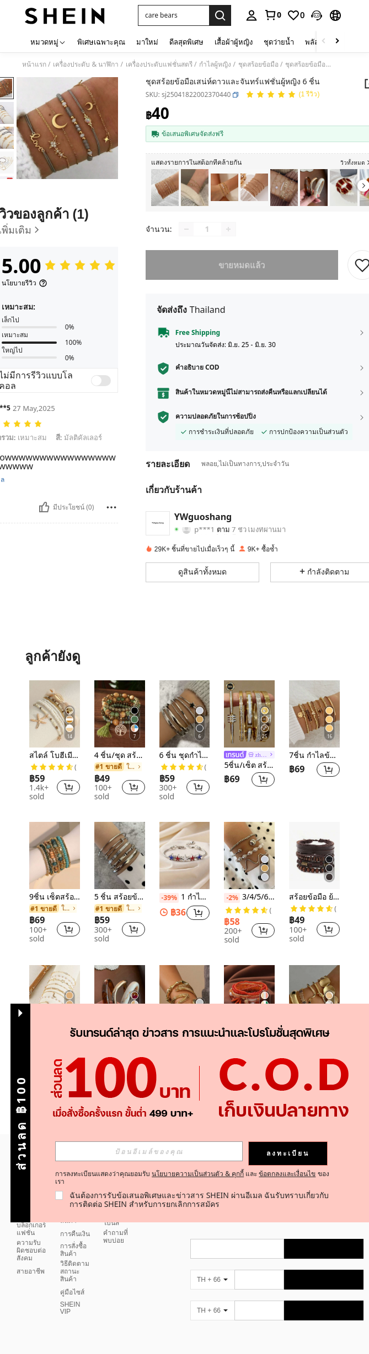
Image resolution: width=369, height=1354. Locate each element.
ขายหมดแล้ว (242, 264)
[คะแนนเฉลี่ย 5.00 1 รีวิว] (282, 95)
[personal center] (251, 15)
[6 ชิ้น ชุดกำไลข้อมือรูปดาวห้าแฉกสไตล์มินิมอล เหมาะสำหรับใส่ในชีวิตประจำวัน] (184, 714)
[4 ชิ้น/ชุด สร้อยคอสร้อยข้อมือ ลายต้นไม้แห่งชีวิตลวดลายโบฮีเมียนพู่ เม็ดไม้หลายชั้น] (119, 714)
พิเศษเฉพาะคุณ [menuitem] (101, 41)
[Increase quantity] (228, 229)
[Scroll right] (337, 41)
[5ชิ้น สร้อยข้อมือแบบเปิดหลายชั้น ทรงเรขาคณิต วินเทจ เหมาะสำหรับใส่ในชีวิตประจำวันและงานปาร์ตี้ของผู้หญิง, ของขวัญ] (314, 998)
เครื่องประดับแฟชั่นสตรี (159, 64)
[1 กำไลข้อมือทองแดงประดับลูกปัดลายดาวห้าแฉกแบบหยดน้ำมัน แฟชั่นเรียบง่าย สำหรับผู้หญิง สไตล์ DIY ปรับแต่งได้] (184, 855)
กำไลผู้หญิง (215, 64)
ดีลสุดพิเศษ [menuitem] (186, 41)
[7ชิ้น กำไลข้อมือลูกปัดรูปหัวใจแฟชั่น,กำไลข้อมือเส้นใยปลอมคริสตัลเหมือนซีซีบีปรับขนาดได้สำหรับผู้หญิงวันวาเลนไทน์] (314, 714)
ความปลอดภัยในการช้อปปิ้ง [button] (215, 416)
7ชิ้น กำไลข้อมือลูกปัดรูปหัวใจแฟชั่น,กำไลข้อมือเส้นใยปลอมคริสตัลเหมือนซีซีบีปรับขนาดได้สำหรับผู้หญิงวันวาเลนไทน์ (314, 755)
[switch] (101, 380)
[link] (272, 14)
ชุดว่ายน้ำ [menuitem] (279, 41)
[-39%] (169, 898)
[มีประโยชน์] (44, 507)
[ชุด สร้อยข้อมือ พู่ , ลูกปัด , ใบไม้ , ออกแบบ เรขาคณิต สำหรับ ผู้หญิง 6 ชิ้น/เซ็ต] (284, 187)
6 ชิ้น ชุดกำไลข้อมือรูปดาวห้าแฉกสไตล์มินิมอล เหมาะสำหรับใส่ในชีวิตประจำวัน (184, 755)
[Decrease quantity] (186, 229)
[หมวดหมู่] (48, 41)
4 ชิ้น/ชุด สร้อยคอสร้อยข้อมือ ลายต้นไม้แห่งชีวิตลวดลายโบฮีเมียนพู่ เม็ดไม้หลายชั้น (119, 755)
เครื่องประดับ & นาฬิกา (86, 64)
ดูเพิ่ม (184, 1115)
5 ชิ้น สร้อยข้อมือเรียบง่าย (119, 897)
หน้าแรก (34, 64)
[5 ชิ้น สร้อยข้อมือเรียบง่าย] (119, 855)
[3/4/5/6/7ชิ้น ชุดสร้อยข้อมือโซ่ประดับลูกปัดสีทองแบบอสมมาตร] (249, 855)
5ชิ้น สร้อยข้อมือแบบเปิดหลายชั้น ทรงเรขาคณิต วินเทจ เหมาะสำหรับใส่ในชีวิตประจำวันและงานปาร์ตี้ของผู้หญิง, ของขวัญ (314, 1041)
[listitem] (165, 187)
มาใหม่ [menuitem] (147, 41)
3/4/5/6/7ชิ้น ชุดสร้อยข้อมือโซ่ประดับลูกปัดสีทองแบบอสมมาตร (249, 897)
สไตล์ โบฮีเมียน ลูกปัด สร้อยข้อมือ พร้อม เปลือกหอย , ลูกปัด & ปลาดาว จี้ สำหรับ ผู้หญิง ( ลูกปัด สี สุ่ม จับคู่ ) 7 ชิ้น (54, 755)
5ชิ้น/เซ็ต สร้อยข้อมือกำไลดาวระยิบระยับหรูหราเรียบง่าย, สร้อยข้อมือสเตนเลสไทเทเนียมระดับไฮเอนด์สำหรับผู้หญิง (249, 765)
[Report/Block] (111, 507)
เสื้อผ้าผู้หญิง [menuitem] (234, 41)
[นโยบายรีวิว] (24, 283)
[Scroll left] (324, 41)
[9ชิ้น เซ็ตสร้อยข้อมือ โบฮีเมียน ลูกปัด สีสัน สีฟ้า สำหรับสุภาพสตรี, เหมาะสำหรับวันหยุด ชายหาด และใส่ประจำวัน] (54, 855)
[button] (316, 15)
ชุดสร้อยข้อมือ (258, 64)
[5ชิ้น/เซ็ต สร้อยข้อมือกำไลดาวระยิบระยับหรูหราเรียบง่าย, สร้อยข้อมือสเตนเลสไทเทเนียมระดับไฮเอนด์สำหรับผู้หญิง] (249, 714)
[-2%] (232, 898)
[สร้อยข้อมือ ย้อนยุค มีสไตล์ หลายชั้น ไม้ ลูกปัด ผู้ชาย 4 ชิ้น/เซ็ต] (314, 855)
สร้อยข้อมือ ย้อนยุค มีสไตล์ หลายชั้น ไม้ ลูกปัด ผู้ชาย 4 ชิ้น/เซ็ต (314, 897)
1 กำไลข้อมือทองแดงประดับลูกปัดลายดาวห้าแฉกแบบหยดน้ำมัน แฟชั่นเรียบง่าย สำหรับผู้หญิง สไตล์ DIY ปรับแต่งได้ (184, 897)
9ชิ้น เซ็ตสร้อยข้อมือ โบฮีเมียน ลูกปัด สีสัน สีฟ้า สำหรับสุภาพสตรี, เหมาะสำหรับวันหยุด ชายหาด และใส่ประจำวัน (54, 897)
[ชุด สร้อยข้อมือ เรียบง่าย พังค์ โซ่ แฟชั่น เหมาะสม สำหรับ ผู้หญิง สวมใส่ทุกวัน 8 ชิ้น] (165, 187)
